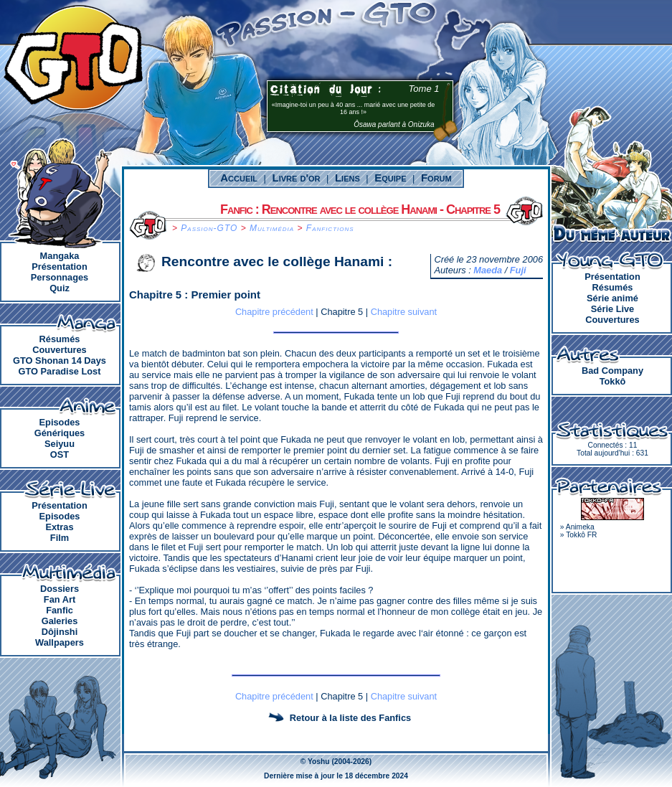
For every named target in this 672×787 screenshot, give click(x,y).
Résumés (59, 339)
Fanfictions (330, 228)
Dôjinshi (59, 631)
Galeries (60, 621)
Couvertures (59, 349)
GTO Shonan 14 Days (59, 360)
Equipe (390, 177)
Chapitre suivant (404, 311)
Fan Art (59, 599)
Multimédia (272, 228)
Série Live (612, 308)
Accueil (238, 177)
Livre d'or (297, 177)
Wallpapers (59, 642)
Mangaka (60, 255)
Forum (436, 177)
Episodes (59, 422)
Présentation (59, 266)
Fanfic (59, 610)
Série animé (612, 298)
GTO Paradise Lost (60, 371)
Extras (59, 527)
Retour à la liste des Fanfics (350, 717)
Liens (347, 177)
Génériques (59, 433)
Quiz (59, 288)
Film (59, 537)
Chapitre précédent (274, 311)
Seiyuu (59, 443)
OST (59, 454)
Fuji (518, 270)
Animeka (580, 527)
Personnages (59, 277)
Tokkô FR (581, 535)
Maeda (487, 270)
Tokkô (613, 381)
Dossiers (59, 588)
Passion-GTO (209, 228)
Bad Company (612, 370)
